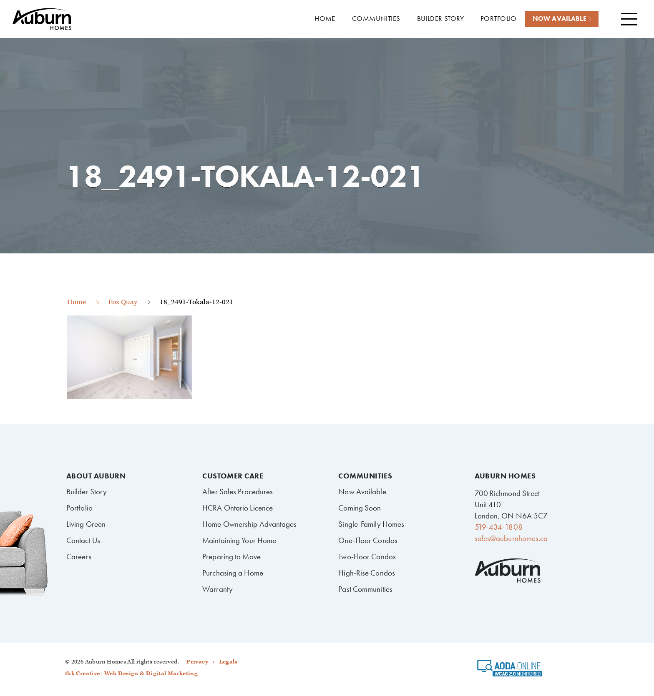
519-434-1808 (499, 527)
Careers (78, 556)
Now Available (362, 491)
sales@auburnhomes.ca (511, 538)
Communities (365, 476)
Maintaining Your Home (239, 540)
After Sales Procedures (237, 491)
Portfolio (79, 508)
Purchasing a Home (232, 573)
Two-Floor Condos (367, 556)
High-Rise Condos (366, 573)
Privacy (197, 662)
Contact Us (83, 540)
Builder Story (86, 491)
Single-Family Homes (371, 524)
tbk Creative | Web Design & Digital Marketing (131, 673)
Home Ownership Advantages (249, 524)
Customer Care (232, 476)
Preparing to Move (231, 556)
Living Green (86, 524)
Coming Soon (359, 508)
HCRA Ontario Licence (237, 508)
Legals (228, 662)
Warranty (217, 589)
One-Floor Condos (367, 540)
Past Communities (365, 589)
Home (76, 302)
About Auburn (96, 476)
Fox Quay (122, 302)
